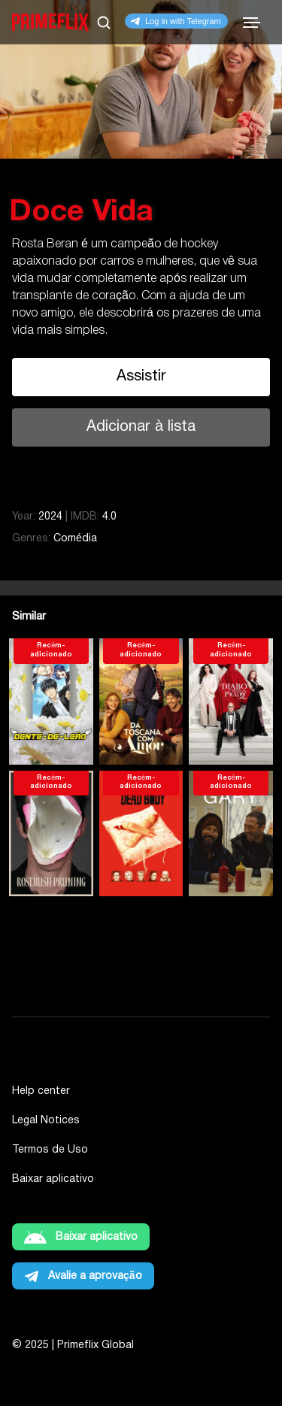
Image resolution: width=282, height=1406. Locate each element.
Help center (41, 1091)
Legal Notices (46, 1121)
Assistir (141, 376)
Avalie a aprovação (95, 1276)
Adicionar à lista (141, 427)
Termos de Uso (50, 1150)
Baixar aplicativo (53, 1179)
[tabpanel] (141, 229)
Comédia (75, 539)
